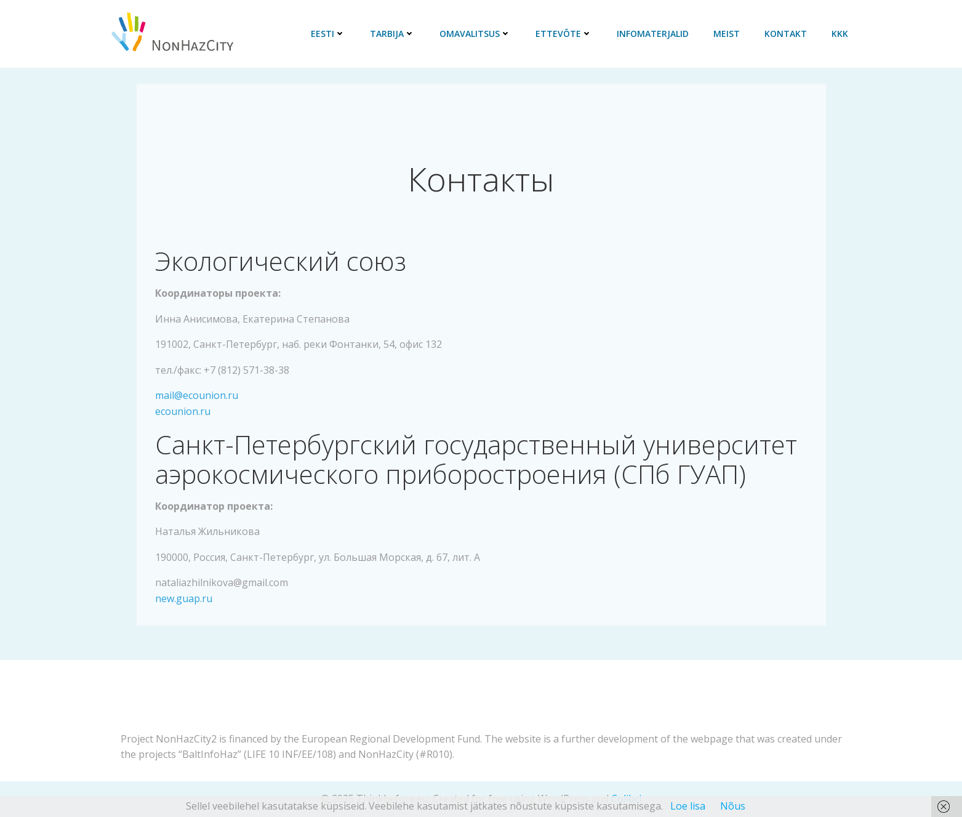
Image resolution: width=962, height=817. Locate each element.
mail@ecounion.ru (196, 395)
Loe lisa (687, 806)
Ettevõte (563, 33)
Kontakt (785, 33)
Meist (726, 33)
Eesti (328, 33)
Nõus (732, 806)
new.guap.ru (183, 598)
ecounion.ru (182, 411)
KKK (840, 33)
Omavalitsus (475, 33)
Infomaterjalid (653, 33)
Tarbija (392, 33)
